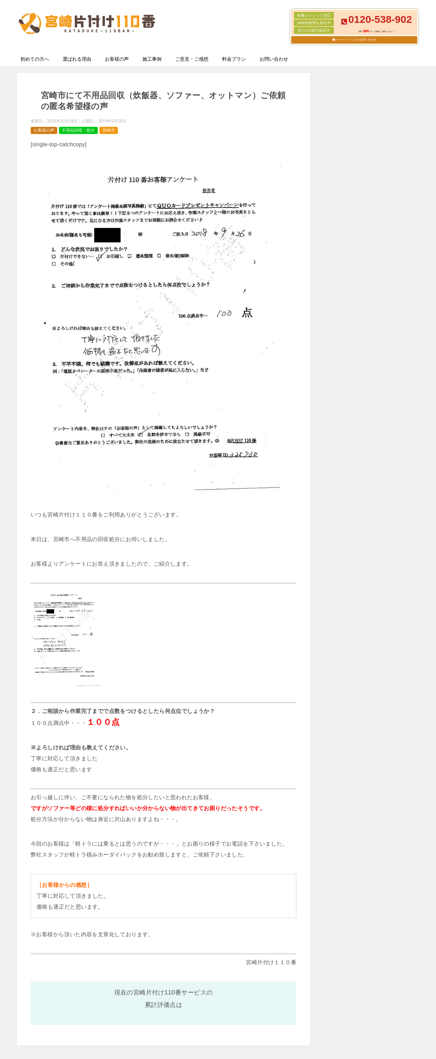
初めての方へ (34, 59)
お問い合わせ (274, 59)
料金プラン (234, 59)
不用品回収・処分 (78, 130)
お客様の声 (117, 59)
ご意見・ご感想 (191, 59)
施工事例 (151, 59)
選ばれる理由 (77, 59)
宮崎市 (109, 130)
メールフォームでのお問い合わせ (355, 39)
